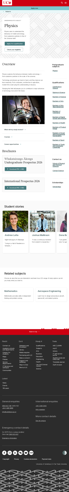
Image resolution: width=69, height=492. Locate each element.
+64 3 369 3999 (7, 408)
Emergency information (9, 438)
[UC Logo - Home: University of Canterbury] (7, 2)
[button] (34, 8)
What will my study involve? (15, 130)
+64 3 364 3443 (41, 406)
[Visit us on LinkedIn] (15, 453)
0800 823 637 (13, 434)
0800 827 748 (6, 406)
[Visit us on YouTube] (26, 453)
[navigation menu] (65, 3)
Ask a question (40, 409)
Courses (8, 137)
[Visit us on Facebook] (4, 453)
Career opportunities (13, 144)
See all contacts (41, 421)
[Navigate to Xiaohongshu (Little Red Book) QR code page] (31, 453)
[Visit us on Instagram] (10, 453)
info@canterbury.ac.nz (9, 412)
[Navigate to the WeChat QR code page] (20, 453)
